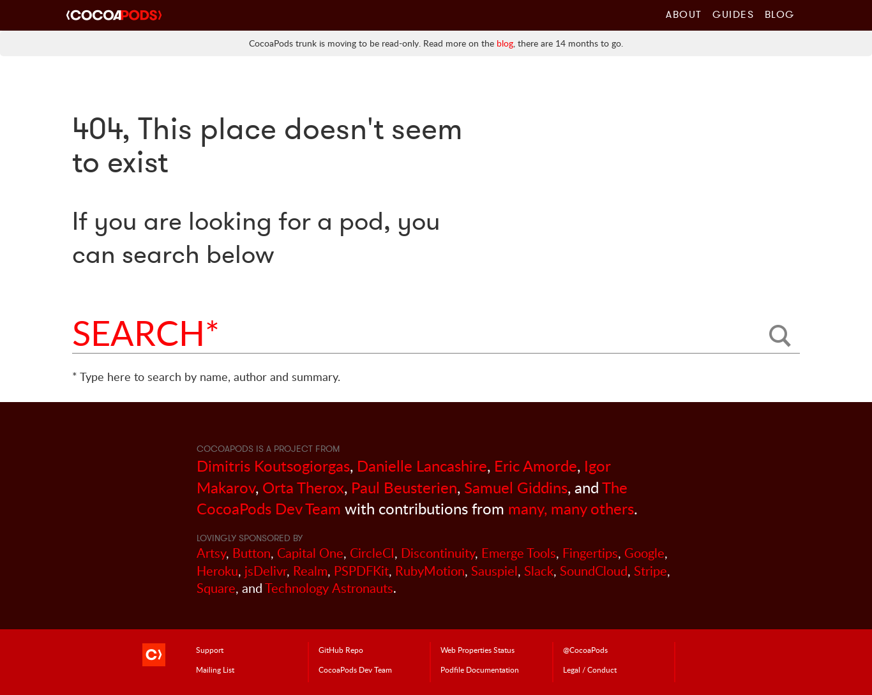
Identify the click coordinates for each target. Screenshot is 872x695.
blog (505, 43)
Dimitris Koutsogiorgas (273, 465)
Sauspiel (494, 570)
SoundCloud (594, 570)
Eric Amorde (535, 465)
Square (216, 588)
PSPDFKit (361, 570)
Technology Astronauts (329, 588)
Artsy (211, 553)
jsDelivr (265, 570)
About (684, 14)
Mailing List (215, 669)
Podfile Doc (479, 669)
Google (644, 553)
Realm (310, 570)
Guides (733, 14)
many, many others (571, 508)
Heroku (217, 570)
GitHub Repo (341, 650)
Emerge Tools (518, 553)
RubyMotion (430, 570)
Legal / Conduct (590, 669)
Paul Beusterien (404, 487)
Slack (538, 570)
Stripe (650, 570)
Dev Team (355, 669)
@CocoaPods (585, 650)
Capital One (310, 553)
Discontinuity (438, 553)
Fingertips (590, 553)
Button (251, 553)
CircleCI (372, 553)
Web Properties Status (477, 650)
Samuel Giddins (516, 487)
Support (209, 650)
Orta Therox (303, 487)
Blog (780, 14)
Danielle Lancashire (422, 465)
